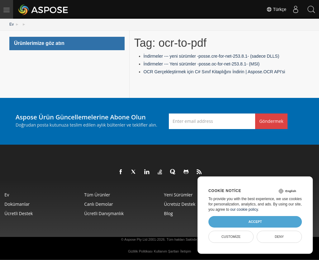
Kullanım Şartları (166, 251)
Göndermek (271, 121)
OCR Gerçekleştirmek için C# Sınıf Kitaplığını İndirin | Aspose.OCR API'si (214, 71)
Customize (231, 236)
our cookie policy (244, 209)
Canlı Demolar (98, 204)
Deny (279, 236)
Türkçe (276, 9)
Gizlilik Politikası (140, 251)
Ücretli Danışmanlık (104, 213)
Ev (11, 24)
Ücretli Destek (19, 213)
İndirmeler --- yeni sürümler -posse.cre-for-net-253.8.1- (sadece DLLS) (211, 56)
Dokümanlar (17, 204)
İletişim (185, 251)
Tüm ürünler (97, 194)
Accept (255, 222)
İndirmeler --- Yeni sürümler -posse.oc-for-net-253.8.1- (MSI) (202, 63)
